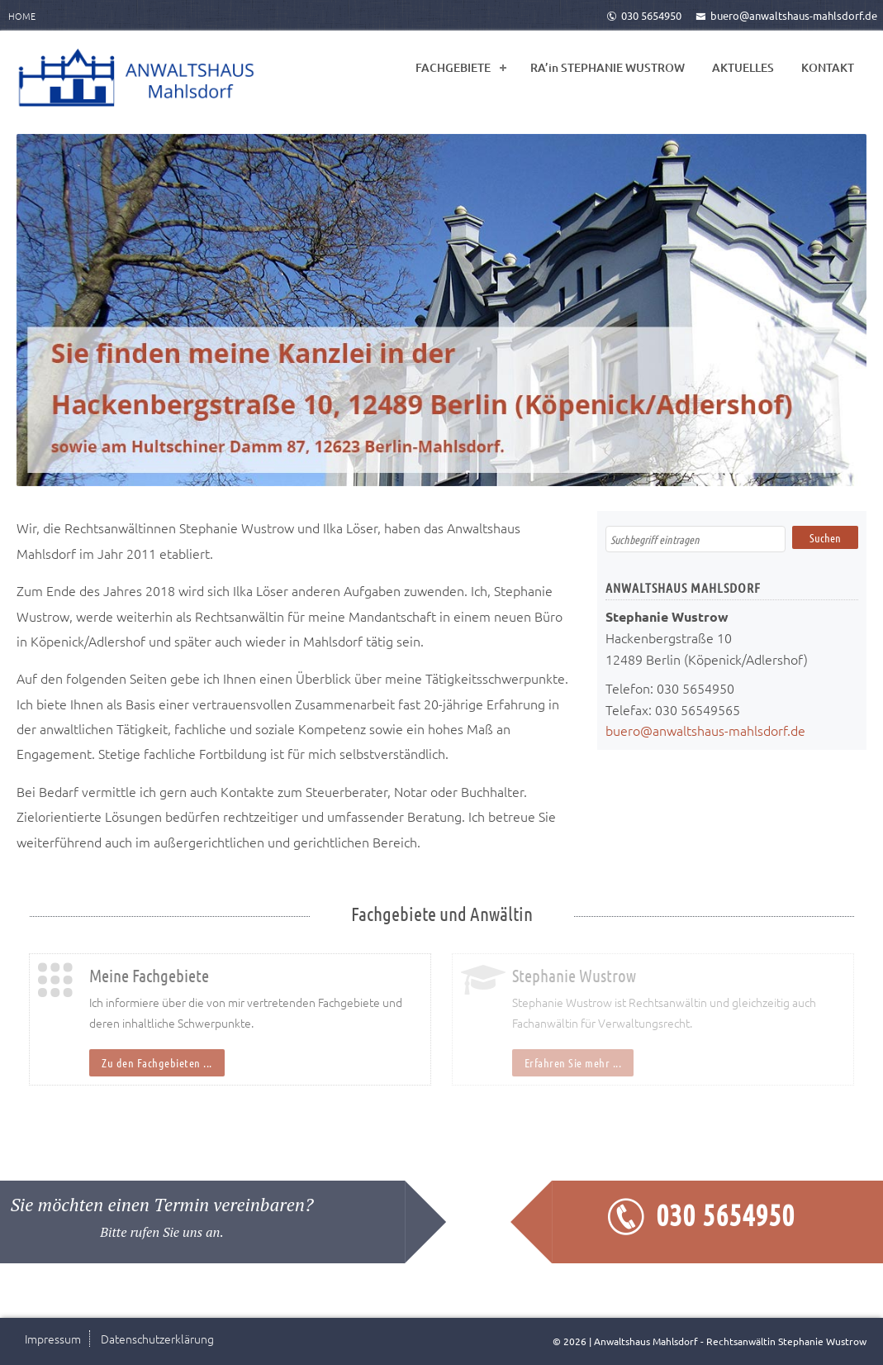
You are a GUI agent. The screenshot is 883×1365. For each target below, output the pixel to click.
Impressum (53, 1338)
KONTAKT (827, 67)
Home (22, 15)
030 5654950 (643, 15)
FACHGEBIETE (453, 67)
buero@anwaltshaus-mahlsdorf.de (786, 15)
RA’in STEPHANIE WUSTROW (607, 67)
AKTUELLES (743, 67)
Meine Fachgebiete (149, 975)
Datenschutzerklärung (157, 1338)
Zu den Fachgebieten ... (157, 1062)
